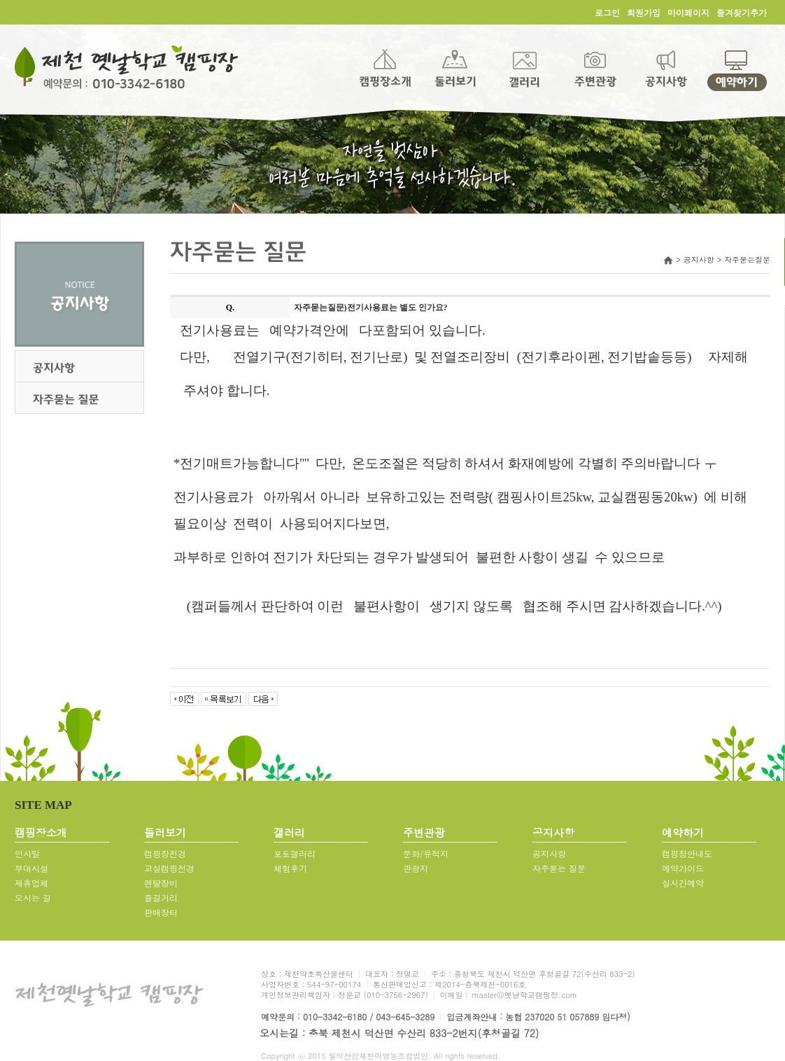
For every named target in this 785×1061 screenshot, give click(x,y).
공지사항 (549, 853)
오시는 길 (33, 897)
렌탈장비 (161, 883)
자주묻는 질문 (559, 868)
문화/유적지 (425, 853)
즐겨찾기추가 (741, 12)
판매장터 (161, 912)
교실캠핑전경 (169, 868)
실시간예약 (683, 883)
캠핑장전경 (165, 853)
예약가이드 (683, 868)
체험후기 (290, 868)
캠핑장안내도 (687, 853)
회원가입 (643, 12)
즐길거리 (161, 897)
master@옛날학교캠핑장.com (524, 995)
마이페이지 (688, 12)
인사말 (27, 853)
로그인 (607, 12)
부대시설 (31, 868)
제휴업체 (31, 883)
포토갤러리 (295, 853)
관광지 (415, 868)
